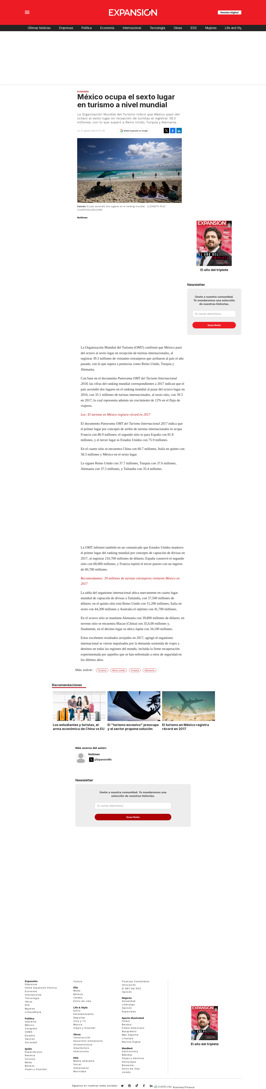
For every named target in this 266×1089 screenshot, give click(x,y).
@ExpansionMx (103, 759)
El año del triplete (214, 270)
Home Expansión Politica (41, 987)
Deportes (79, 1017)
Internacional (132, 28)
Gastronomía (130, 1051)
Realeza (30, 1055)
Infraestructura (83, 1044)
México (29, 1025)
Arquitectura (81, 1048)
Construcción (82, 1037)
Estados (30, 1035)
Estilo (77, 1010)
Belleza (30, 1065)
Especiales (129, 1011)
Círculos (30, 1059)
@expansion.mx (137, 1085)
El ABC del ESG (131, 988)
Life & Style (80, 1007)
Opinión (30, 1039)
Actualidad (129, 1001)
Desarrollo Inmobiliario (88, 1041)
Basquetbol (129, 1031)
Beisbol (127, 1024)
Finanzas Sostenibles (136, 981)
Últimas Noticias (39, 28)
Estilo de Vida (131, 1068)
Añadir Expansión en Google (136, 131)
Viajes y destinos (133, 1058)
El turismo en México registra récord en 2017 (184, 727)
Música (77, 1024)
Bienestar (128, 1065)
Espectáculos (33, 1052)
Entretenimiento (83, 1014)
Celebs (78, 997)
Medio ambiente (83, 1061)
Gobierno (31, 1021)
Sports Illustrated (133, 1018)
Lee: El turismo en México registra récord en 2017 (115, 414)
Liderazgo (128, 1004)
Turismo (102, 670)
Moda (28, 1062)
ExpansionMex (146, 1086)
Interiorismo (81, 1051)
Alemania (149, 670)
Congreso (31, 1028)
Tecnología (157, 28)
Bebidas (127, 1054)
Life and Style (234, 28)
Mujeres (211, 28)
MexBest (127, 1048)
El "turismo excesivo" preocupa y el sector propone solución (132, 727)
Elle (75, 987)
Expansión (31, 981)
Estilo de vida (82, 1001)
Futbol (126, 1021)
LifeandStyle (33, 1012)
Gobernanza (81, 1068)
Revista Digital (230, 12)
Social (77, 1064)
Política (87, 28)
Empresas (66, 28)
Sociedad (31, 1042)
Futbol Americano (133, 1028)
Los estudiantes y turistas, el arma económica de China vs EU (78, 727)
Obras (178, 28)
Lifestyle (128, 1038)
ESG (194, 28)
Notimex (94, 754)
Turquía (135, 670)
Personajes (129, 1062)
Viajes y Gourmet (36, 1069)
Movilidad (79, 1071)
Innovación (129, 985)
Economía (107, 28)
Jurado (126, 1072)
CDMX (29, 1032)
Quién (28, 1048)
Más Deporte (130, 1034)
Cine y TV (79, 1021)
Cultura (78, 981)
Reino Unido (118, 670)
